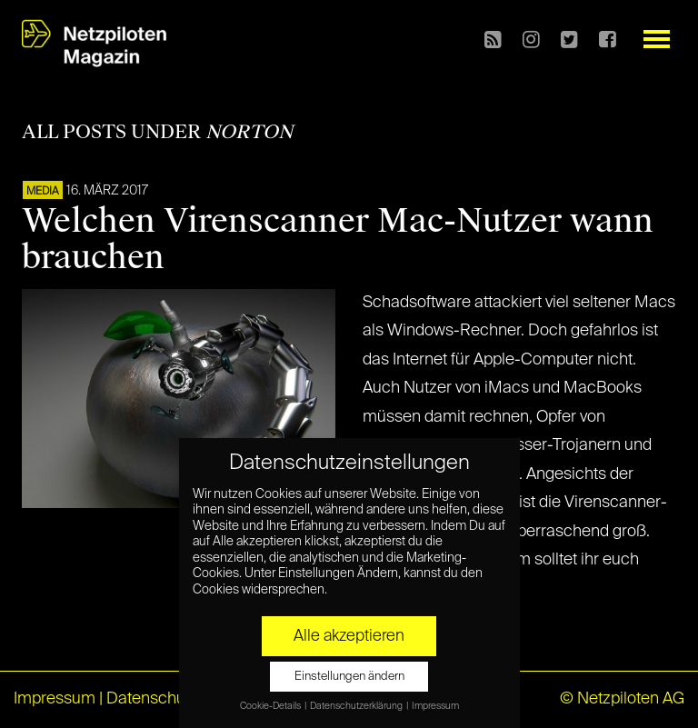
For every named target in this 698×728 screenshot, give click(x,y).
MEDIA (42, 191)
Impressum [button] (435, 706)
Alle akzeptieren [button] (349, 636)
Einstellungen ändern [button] (349, 677)
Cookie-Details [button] (271, 706)
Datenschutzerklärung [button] (357, 706)
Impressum (54, 699)
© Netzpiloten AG (622, 699)
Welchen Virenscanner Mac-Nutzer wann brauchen (337, 239)
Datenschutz (152, 699)
